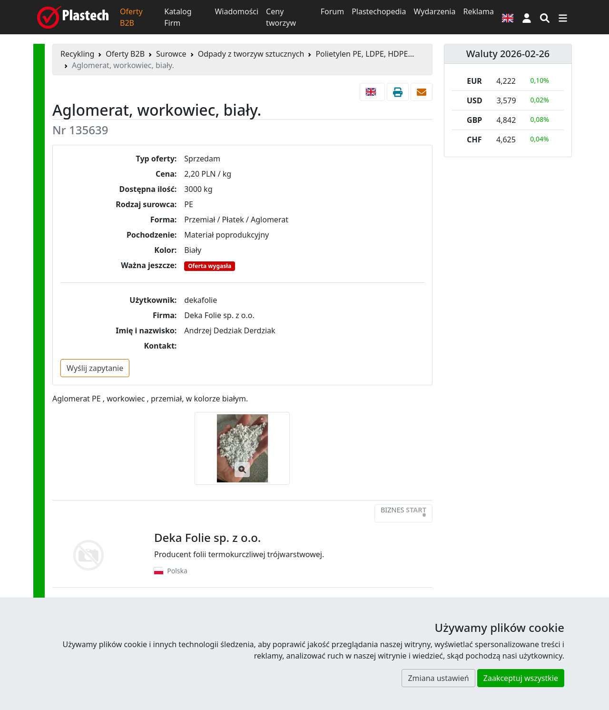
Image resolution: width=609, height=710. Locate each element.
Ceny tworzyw (281, 17)
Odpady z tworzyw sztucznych (251, 54)
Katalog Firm (177, 17)
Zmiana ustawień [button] (438, 678)
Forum (332, 11)
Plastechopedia (379, 11)
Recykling (77, 54)
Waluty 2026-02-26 (508, 53)
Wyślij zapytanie (95, 368)
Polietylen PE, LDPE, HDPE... (364, 54)
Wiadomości (236, 11)
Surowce (171, 54)
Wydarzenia (434, 11)
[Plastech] (72, 17)
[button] (527, 17)
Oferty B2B (131, 17)
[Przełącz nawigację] (563, 17)
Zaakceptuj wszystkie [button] (520, 678)
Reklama (478, 11)
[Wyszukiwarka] (545, 17)
